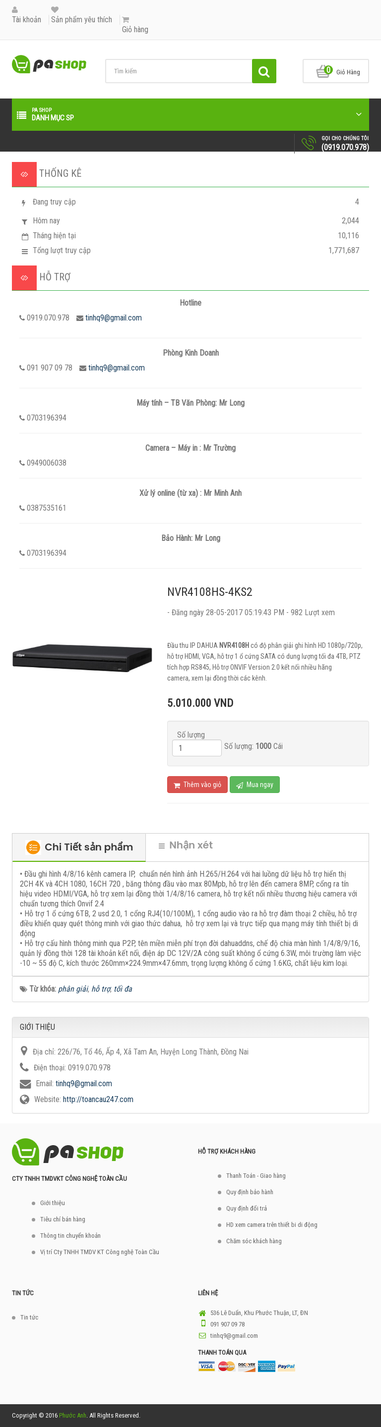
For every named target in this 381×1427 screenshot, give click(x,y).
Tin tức (29, 1317)
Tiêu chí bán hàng (62, 1219)
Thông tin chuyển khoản (70, 1235)
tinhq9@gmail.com (113, 317)
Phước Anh (72, 1415)
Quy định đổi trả (246, 1208)
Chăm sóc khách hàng (254, 1241)
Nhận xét (186, 845)
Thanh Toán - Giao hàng (256, 1175)
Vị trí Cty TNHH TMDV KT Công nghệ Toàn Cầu (99, 1252)
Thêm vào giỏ (197, 785)
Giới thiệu (52, 1203)
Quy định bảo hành (249, 1192)
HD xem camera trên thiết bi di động (272, 1224)
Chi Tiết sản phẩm (79, 847)
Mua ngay (254, 785)
